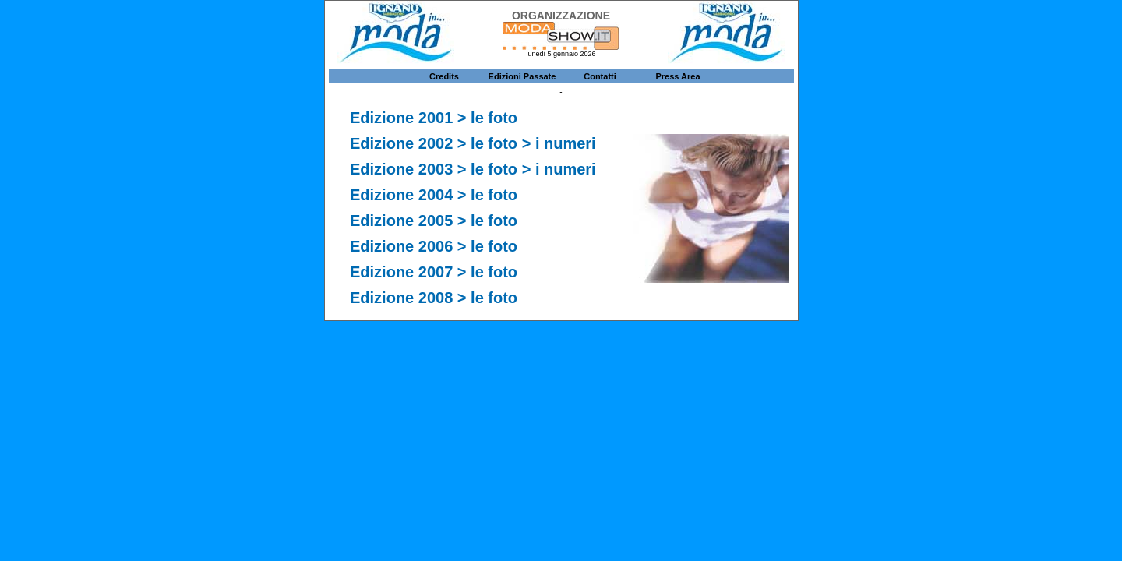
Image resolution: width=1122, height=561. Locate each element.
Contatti (600, 76)
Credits (444, 76)
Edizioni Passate (522, 76)
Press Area (677, 76)
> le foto (487, 117)
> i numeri (559, 143)
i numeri (565, 169)
